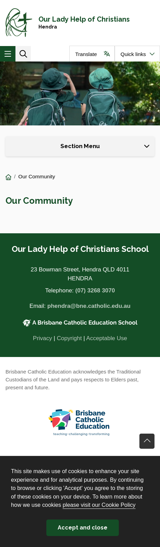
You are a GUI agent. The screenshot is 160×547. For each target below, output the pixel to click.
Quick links (133, 54)
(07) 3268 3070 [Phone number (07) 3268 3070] (95, 290)
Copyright (69, 338)
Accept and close (82, 527)
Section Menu (80, 146)
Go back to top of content (147, 441)
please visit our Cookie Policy (99, 505)
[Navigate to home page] (80, 22)
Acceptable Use (106, 338)
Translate (86, 54)
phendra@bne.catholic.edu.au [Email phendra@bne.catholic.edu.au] (88, 306)
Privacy (42, 338)
